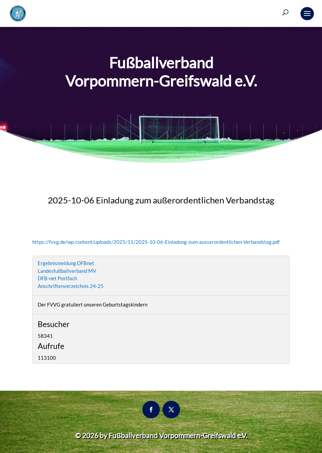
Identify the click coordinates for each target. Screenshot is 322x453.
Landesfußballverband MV (67, 271)
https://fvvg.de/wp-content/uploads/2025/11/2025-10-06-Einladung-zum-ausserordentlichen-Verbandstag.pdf (156, 242)
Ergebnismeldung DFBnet (66, 263)
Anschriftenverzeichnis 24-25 (71, 286)
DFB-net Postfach (57, 278)
